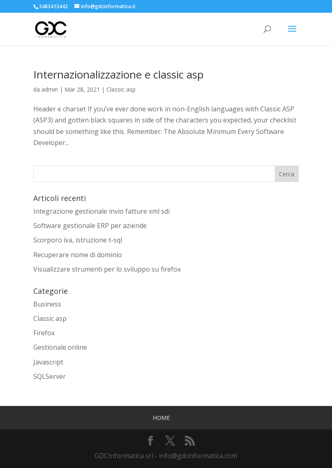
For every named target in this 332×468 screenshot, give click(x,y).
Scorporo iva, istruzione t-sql (77, 239)
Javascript (48, 362)
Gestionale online (60, 347)
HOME (161, 418)
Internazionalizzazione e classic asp (118, 74)
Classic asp (121, 89)
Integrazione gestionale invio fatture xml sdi (101, 211)
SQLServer (49, 376)
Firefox (44, 332)
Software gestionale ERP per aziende (90, 225)
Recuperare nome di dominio (77, 254)
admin (50, 89)
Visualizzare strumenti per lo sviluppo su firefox (107, 269)
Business (47, 304)
